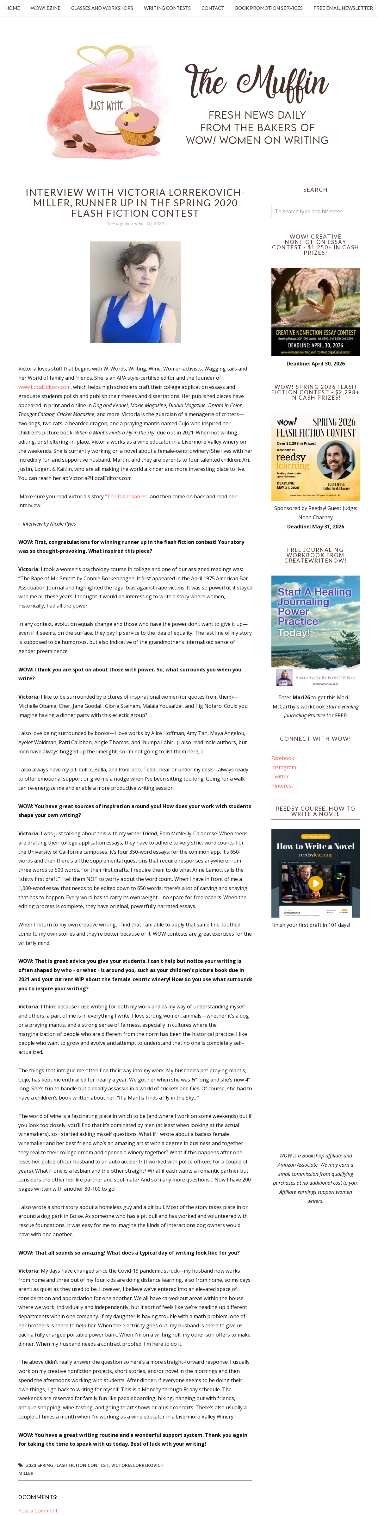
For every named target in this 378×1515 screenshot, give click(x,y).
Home (12, 8)
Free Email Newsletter (343, 8)
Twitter (280, 776)
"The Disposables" (127, 496)
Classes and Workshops (102, 8)
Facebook (282, 758)
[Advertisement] (315, 1040)
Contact (212, 8)
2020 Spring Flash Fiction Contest (67, 1465)
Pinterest (282, 785)
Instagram (283, 767)
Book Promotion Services (269, 8)
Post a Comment (38, 1510)
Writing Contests (167, 8)
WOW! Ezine (45, 8)
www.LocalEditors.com (44, 386)
